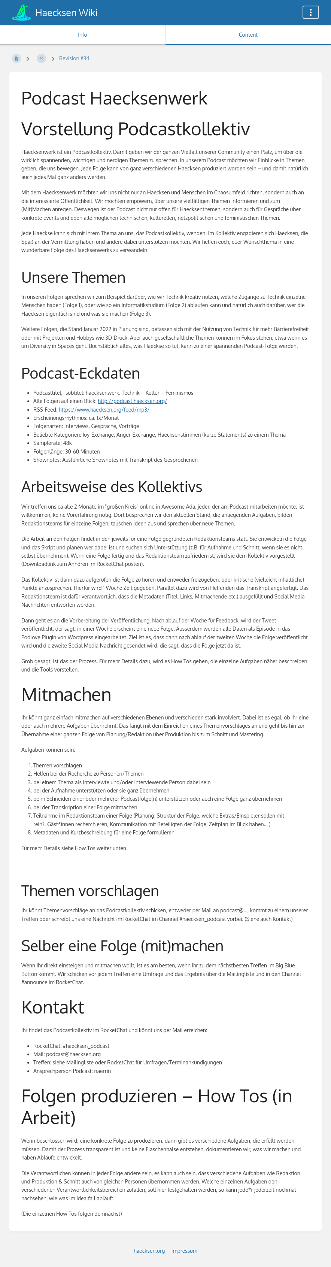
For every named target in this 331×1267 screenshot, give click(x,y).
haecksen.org (149, 1251)
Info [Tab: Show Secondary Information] (82, 34)
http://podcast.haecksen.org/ (132, 401)
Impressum (184, 1251)
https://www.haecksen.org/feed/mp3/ (104, 409)
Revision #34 (74, 58)
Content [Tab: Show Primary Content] (248, 34)
